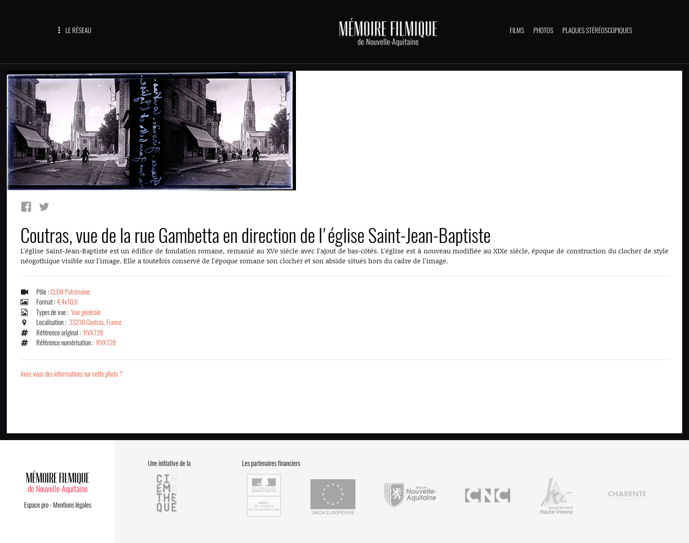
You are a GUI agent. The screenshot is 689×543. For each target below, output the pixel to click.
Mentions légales (72, 504)
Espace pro (36, 504)
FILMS (517, 30)
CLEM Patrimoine (70, 291)
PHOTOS (543, 30)
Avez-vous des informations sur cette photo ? (71, 373)
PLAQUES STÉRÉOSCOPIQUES (597, 30)
